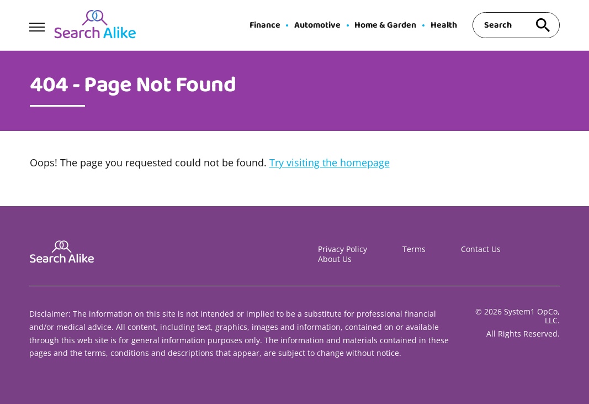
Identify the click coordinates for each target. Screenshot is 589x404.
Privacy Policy (342, 249)
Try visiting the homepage (329, 162)
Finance (265, 25)
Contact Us (481, 249)
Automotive (317, 25)
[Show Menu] (36, 24)
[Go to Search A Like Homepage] (95, 25)
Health (444, 25)
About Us (335, 259)
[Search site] (543, 25)
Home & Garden (385, 25)
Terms (414, 249)
